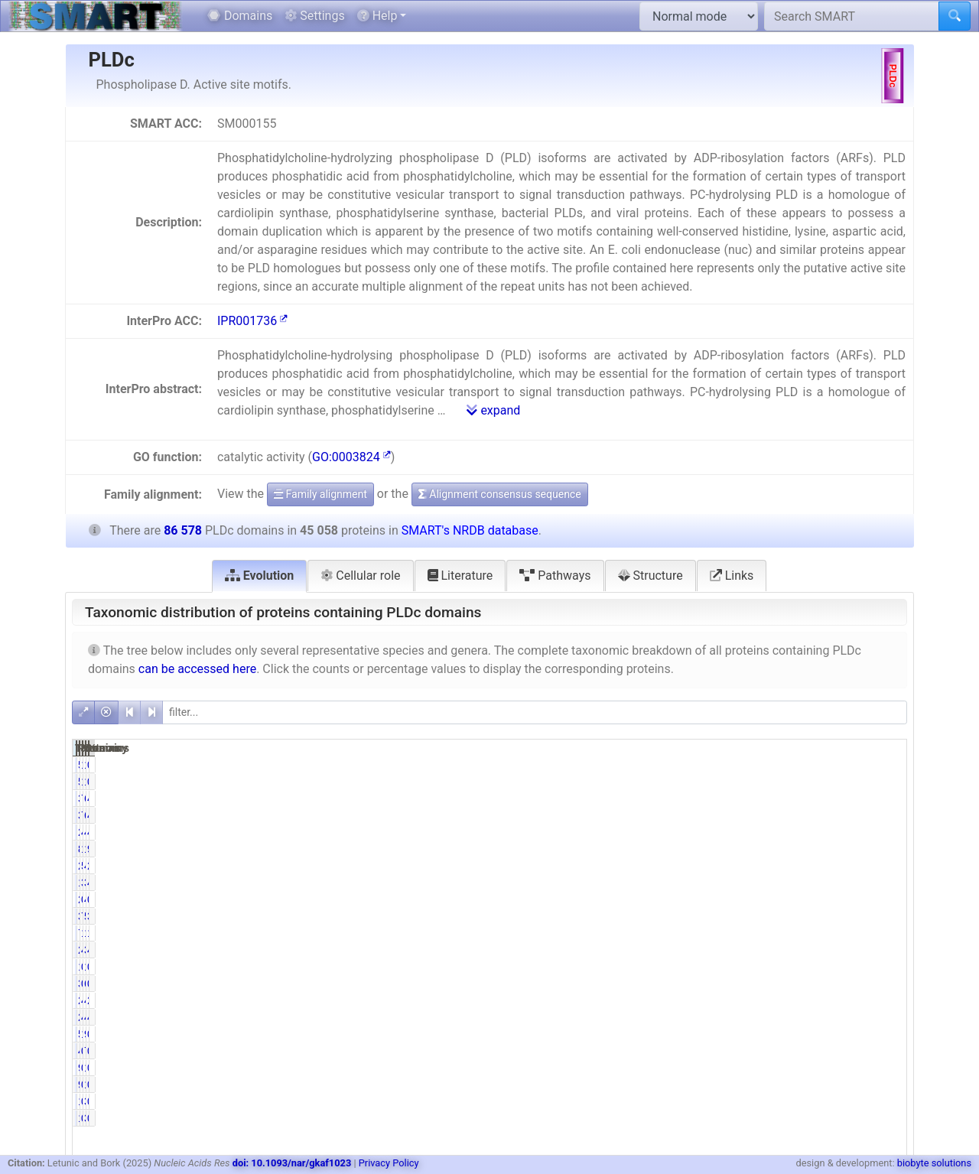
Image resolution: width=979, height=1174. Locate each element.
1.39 (887, 933)
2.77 (887, 866)
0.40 (768, 1101)
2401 (708, 866)
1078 (826, 765)
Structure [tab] (650, 575)
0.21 (887, 1101)
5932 (826, 916)
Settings (314, 15)
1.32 (768, 765)
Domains (239, 15)
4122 (826, 1000)
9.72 (887, 849)
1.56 (768, 933)
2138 (708, 1000)
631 (829, 983)
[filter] (534, 712)
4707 (826, 866)
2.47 (887, 1000)
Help (377, 15)
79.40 (766, 798)
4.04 (887, 882)
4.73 (768, 1017)
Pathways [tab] (554, 575)
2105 (708, 950)
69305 (823, 798)
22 (714, 899)
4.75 (887, 1017)
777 (829, 1051)
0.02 (887, 967)
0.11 (887, 1068)
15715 (823, 849)
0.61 (887, 1034)
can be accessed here (197, 669)
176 (829, 1068)
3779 (826, 950)
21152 (705, 832)
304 (829, 1101)
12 (714, 967)
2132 (708, 1017)
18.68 (766, 849)
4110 (826, 1017)
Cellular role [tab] (360, 575)
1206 (826, 933)
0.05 (768, 899)
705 (711, 933)
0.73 (887, 983)
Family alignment (320, 494)
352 (711, 983)
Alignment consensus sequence (499, 494)
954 (829, 1034)
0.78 (768, 983)
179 (711, 1101)
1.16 (768, 1034)
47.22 (883, 832)
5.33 (768, 866)
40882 (823, 832)
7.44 (768, 916)
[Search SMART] (851, 16)
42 (832, 899)
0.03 (768, 967)
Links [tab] (732, 575)
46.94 (766, 832)
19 (832, 967)
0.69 (887, 765)
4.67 (768, 950)
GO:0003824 (351, 457)
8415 (708, 849)
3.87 (887, 916)
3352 (708, 916)
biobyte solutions (934, 1163)
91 (714, 1068)
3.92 (768, 882)
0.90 (887, 1051)
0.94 (768, 1051)
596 (711, 765)
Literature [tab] (460, 575)
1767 (708, 882)
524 (711, 1034)
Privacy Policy (389, 1163)
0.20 (768, 1068)
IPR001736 (252, 321)
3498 (826, 882)
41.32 (883, 798)
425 (711, 1051)
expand (493, 410)
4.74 (768, 1000)
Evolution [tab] (259, 575)
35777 (705, 798)
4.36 (887, 950)
